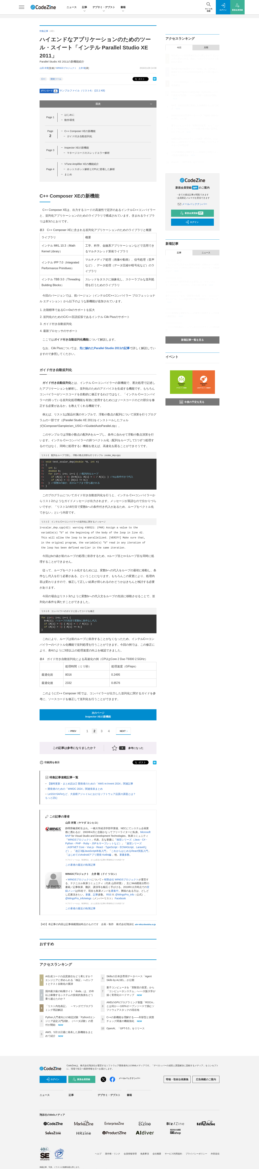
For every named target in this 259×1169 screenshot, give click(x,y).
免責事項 (144, 1153)
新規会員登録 (191, 213)
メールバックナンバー (192, 204)
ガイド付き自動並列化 (79, 136)
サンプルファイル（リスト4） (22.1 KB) (82, 90)
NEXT (124, 731)
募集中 (115, 890)
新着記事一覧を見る (192, 339)
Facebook (120, 898)
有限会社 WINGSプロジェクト (121, 879)
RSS (109, 894)
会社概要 (157, 1153)
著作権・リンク (112, 1153)
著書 (87, 894)
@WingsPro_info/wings (78, 898)
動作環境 (69, 120)
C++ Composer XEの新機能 (80, 131)
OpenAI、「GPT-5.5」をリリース (125, 1028)
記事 (84, 7)
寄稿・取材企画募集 (177, 1079)
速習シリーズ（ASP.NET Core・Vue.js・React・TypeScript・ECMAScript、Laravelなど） (106, 847)
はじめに (69, 114)
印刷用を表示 (50, 762)
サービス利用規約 (173, 1153)
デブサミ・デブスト (103, 7)
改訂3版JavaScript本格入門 (90, 850)
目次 (124, 104)
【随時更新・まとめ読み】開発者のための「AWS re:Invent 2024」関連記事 (90, 783)
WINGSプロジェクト (79, 839)
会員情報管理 (130, 1153)
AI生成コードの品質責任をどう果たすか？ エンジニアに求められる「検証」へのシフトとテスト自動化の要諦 (69, 980)
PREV (71, 731)
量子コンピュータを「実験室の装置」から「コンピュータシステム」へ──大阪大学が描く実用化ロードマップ (130, 991)
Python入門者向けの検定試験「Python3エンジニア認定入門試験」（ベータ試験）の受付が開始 (70, 1021)
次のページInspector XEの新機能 (98, 714)
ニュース (72, 7)
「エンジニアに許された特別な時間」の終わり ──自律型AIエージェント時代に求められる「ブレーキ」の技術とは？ (192, 267)
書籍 (123, 7)
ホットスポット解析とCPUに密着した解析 (91, 169)
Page (50, 117)
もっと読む (51, 797)
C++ (43, 79)
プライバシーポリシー (196, 1153)
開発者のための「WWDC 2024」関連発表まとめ (75, 788)
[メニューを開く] (21, 7)
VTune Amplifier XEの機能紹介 (81, 164)
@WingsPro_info (124, 894)
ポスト (139, 79)
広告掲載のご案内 (206, 1079)
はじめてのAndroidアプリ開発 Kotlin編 (90, 854)
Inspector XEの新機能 (76, 147)
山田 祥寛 (44, 68)
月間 (206, 47)
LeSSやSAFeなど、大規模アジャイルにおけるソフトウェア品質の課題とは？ (92, 794)
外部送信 (215, 1153)
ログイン (192, 222)
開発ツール (56, 79)
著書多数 (124, 854)
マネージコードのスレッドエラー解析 (88, 152)
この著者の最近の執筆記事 (80, 864)
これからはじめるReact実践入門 (129, 850)
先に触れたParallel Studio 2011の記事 (104, 348)
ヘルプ (98, 1153)
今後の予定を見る (192, 402)
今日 (179, 47)
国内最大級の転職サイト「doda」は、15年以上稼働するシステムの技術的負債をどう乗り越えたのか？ (69, 995)
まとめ (68, 174)
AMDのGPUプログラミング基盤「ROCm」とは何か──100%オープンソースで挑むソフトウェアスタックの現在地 (130, 1006)
